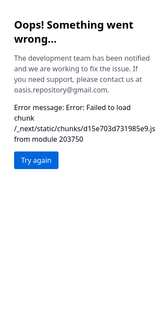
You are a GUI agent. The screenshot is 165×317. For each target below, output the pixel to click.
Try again (36, 160)
